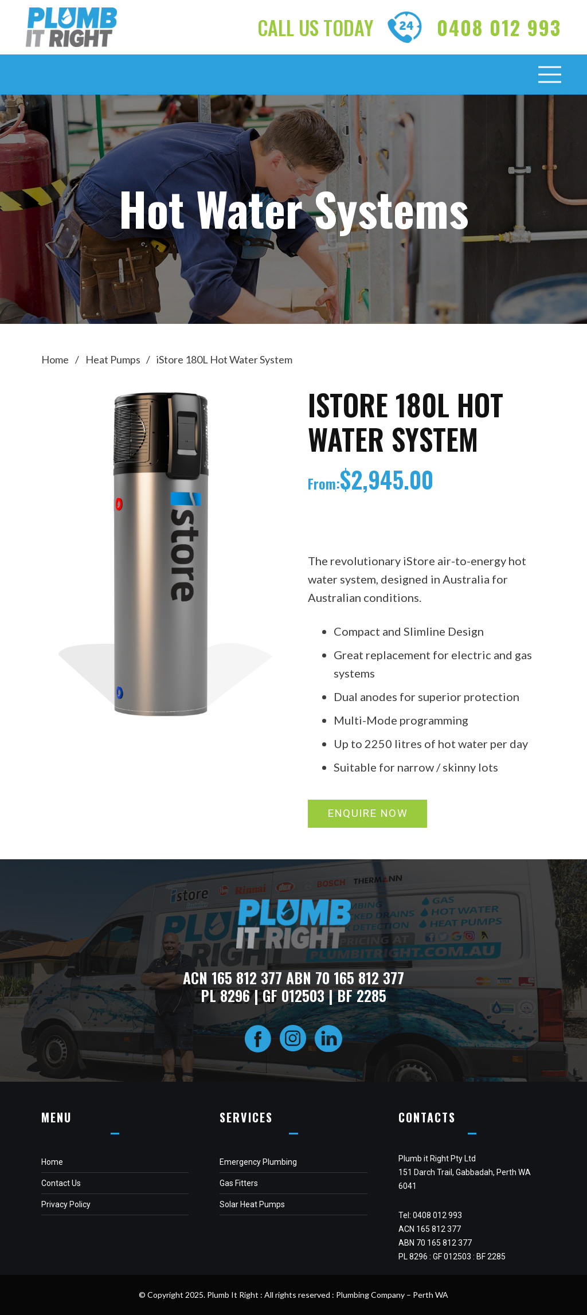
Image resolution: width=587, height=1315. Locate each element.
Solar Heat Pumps (252, 1204)
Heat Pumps (112, 359)
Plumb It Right (233, 1295)
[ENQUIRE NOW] (367, 814)
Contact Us (61, 1183)
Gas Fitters (239, 1183)
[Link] (71, 27)
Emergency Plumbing (258, 1162)
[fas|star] (257, 1039)
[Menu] (550, 74)
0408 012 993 (437, 1215)
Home (55, 359)
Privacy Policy (66, 1204)
